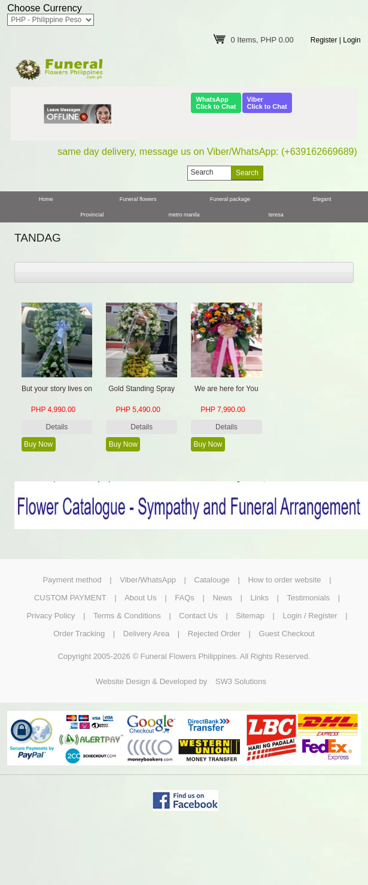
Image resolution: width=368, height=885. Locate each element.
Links (260, 597)
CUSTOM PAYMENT (70, 597)
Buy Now (38, 444)
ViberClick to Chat (267, 103)
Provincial (92, 215)
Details (57, 427)
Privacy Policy (50, 615)
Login (351, 40)
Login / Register (310, 615)
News (222, 597)
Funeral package (230, 199)
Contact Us (198, 615)
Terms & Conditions (127, 615)
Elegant (322, 199)
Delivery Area (146, 633)
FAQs (184, 597)
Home (46, 199)
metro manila (183, 215)
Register (324, 40)
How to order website (284, 579)
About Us (140, 597)
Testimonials (308, 597)
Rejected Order (214, 633)
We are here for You (226, 388)
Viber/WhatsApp (148, 579)
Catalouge (212, 579)
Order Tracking (79, 633)
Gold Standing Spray (141, 388)
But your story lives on (57, 388)
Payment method (71, 579)
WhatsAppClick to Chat (216, 103)
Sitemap (250, 615)
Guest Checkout (287, 633)
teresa (276, 215)
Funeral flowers (138, 199)
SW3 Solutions (240, 681)
